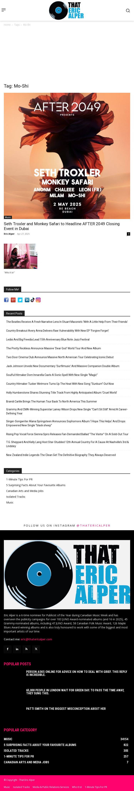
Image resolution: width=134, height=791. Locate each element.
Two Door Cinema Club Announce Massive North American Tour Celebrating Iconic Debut (60, 357)
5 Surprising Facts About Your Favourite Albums (35, 485)
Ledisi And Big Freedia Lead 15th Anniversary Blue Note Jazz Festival (48, 339)
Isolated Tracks (15, 496)
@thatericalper (94, 525)
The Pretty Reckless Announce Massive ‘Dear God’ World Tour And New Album (53, 348)
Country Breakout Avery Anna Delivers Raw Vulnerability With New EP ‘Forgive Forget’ (57, 330)
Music (8, 217)
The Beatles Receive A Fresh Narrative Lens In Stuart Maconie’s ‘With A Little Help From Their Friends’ (67, 321)
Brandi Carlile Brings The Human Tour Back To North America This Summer (51, 401)
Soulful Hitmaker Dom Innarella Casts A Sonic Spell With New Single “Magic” (52, 374)
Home (7, 24)
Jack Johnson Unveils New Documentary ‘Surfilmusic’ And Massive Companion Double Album (62, 366)
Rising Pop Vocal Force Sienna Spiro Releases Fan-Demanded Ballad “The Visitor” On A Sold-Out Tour (67, 434)
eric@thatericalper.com (36, 639)
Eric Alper (9, 233)
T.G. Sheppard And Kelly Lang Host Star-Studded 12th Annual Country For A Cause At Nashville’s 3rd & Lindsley (67, 444)
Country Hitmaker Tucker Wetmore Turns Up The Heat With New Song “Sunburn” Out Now (60, 383)
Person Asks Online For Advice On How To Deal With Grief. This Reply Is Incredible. (76, 673)
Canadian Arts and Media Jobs (25, 491)
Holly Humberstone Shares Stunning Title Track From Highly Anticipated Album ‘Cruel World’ (61, 392)
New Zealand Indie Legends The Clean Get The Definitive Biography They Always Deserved (61, 455)
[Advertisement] (67, 56)
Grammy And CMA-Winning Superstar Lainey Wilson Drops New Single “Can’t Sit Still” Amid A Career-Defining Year (67, 411)
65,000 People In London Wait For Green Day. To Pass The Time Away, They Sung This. (75, 691)
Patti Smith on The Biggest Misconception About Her (66, 709)
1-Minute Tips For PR (19, 479)
